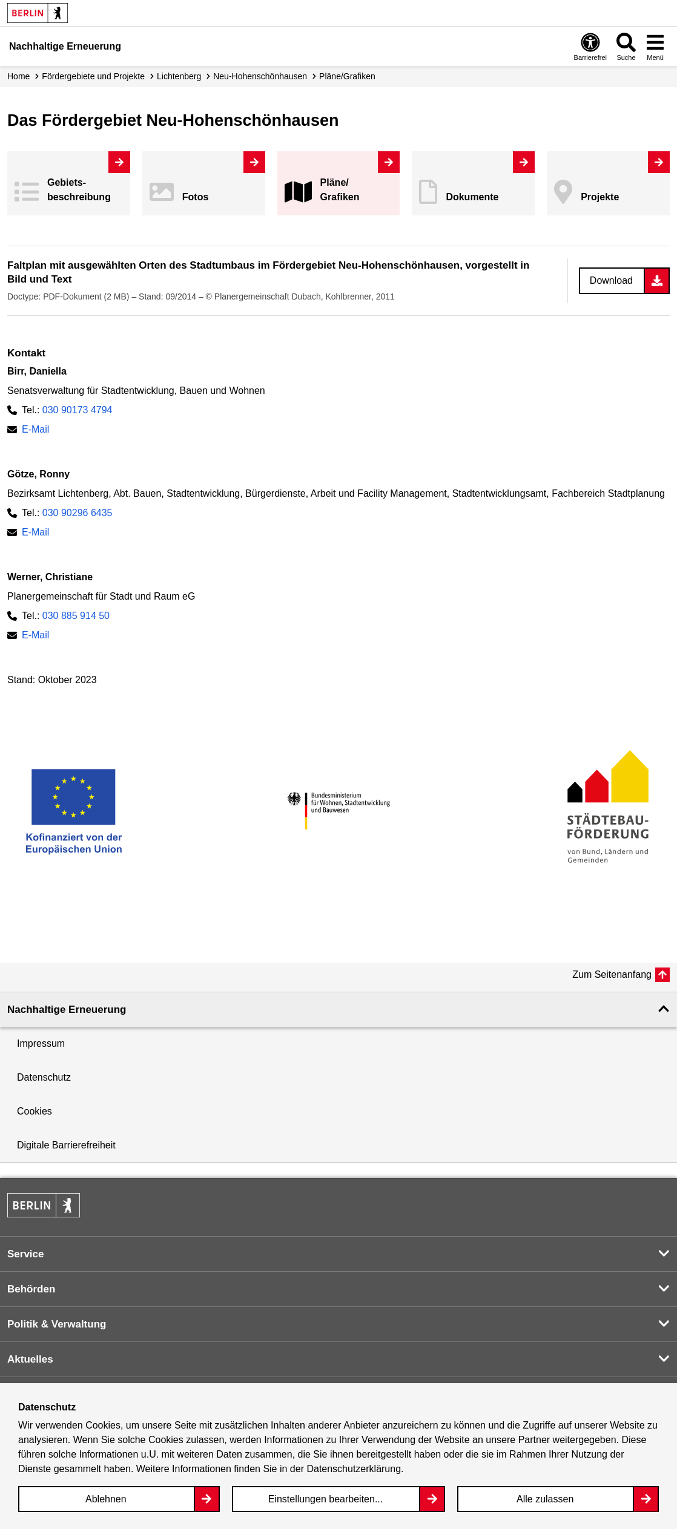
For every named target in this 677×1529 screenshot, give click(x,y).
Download (611, 280)
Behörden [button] (31, 1289)
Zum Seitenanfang (612, 974)
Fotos (195, 197)
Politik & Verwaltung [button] (56, 1324)
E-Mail (35, 429)
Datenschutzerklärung (353, 1469)
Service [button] (25, 1254)
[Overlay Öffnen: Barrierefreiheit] (590, 46)
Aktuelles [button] (30, 1359)
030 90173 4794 (77, 410)
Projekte (600, 197)
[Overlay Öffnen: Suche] (626, 46)
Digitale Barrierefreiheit (66, 1145)
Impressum (41, 1043)
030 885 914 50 (76, 616)
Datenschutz (44, 1077)
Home (18, 76)
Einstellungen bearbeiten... (325, 1499)
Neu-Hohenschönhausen (260, 76)
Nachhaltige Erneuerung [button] (66, 1009)
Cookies (34, 1111)
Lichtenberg (179, 76)
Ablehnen (106, 1499)
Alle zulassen (545, 1499)
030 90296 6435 (77, 513)
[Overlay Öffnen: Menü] (655, 46)
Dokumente (472, 197)
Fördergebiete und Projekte (93, 76)
